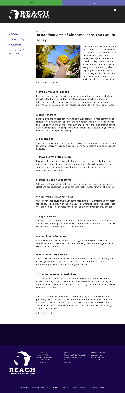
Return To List (45, 313)
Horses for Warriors (98, 353)
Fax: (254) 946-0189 (43, 360)
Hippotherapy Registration (73, 357)
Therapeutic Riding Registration (75, 355)
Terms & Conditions (79, 387)
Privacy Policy (64, 387)
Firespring (100, 387)
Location (67, 353)
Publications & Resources (16, 51)
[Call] (93, 3)
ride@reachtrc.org (43, 362)
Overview (14, 33)
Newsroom (15, 44)
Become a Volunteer (98, 357)
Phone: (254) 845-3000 (44, 357)
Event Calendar (96, 360)
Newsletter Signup (19, 39)
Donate (31, 3)
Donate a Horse (96, 355)
